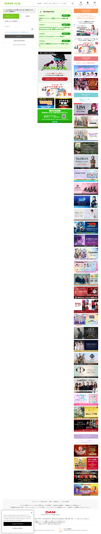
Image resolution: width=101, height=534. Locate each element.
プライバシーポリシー (30, 507)
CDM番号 (27, 16)
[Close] (32, 513)
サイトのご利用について (26, 505)
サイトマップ (35, 501)
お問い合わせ (44, 501)
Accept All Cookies (17, 523)
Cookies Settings (18, 528)
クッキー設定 (41, 507)
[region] (17, 521)
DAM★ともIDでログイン (11, 16)
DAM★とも (56, 501)
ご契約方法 (70, 507)
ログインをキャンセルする (19, 44)
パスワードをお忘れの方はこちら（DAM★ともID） (17, 32)
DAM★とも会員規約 (58, 505)
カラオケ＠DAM (65, 501)
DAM (50, 501)
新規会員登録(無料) (19, 40)
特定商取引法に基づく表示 (17, 507)
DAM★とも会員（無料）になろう (55, 79)
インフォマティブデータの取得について (55, 507)
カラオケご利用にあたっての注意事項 (42, 505)
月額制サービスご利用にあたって (73, 505)
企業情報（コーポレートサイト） (82, 507)
